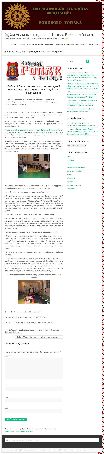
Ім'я (6, 386)
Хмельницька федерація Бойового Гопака (70, 45)
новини (36, 317)
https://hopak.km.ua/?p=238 (30, 312)
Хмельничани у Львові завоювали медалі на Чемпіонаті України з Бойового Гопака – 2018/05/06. (82, 131)
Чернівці (44, 317)
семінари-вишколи (74, 185)
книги (69, 164)
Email (7, 397)
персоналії (32, 323)
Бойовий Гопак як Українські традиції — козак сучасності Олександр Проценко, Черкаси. (32, 331)
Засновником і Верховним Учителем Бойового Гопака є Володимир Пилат (34, 130)
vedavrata (11, 323)
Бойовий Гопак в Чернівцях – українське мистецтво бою (38, 337)
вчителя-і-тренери (24, 317)
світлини (70, 181)
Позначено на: (10, 317)
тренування (71, 189)
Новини (14, 45)
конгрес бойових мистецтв (76, 167)
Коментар (9, 356)
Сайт (6, 408)
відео (69, 157)
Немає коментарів (46, 323)
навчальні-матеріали (74, 171)
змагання (70, 160)
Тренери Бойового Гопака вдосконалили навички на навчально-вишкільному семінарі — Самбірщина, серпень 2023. (82, 102)
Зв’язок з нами (94, 45)
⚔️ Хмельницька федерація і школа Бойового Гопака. (49, 34)
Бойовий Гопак (36, 45)
